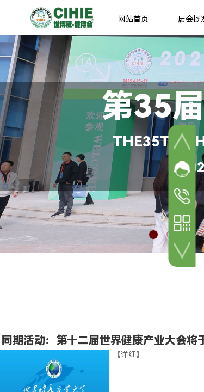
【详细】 (128, 354)
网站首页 (133, 19)
